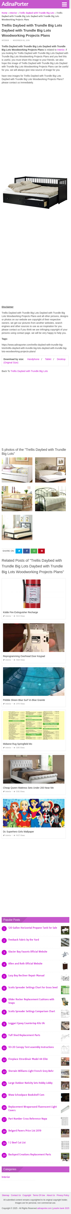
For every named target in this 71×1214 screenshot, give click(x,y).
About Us (51, 1195)
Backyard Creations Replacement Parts (29, 1154)
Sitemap (5, 1195)
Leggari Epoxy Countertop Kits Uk (26, 1023)
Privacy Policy (63, 1195)
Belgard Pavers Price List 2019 (24, 1130)
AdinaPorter (15, 4)
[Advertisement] (35, 122)
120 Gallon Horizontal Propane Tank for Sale (32, 927)
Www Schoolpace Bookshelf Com (26, 1094)
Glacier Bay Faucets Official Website (27, 951)
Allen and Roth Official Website (25, 963)
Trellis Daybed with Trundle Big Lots (29, 371)
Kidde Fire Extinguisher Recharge (20, 612)
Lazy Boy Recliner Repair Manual (26, 975)
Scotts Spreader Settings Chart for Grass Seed (32, 987)
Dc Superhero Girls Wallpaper (18, 831)
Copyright (27, 1195)
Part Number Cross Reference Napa (27, 1118)
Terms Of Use (39, 1195)
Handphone (33, 359)
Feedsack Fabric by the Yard (23, 939)
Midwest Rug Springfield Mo (17, 744)
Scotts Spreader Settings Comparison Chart (31, 1011)
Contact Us (16, 1195)
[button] (64, 4)
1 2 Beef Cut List (17, 1142)
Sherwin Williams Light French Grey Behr (31, 1070)
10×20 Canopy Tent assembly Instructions (31, 1047)
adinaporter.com (44, 1208)
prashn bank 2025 (61, 1208)
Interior (5, 40)
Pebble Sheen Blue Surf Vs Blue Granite (24, 700)
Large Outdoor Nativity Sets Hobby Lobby (30, 1082)
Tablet (48, 359)
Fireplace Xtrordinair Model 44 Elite (28, 1059)
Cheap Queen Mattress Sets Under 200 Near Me (28, 787)
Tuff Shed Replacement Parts (24, 1035)
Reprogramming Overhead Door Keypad (24, 656)
